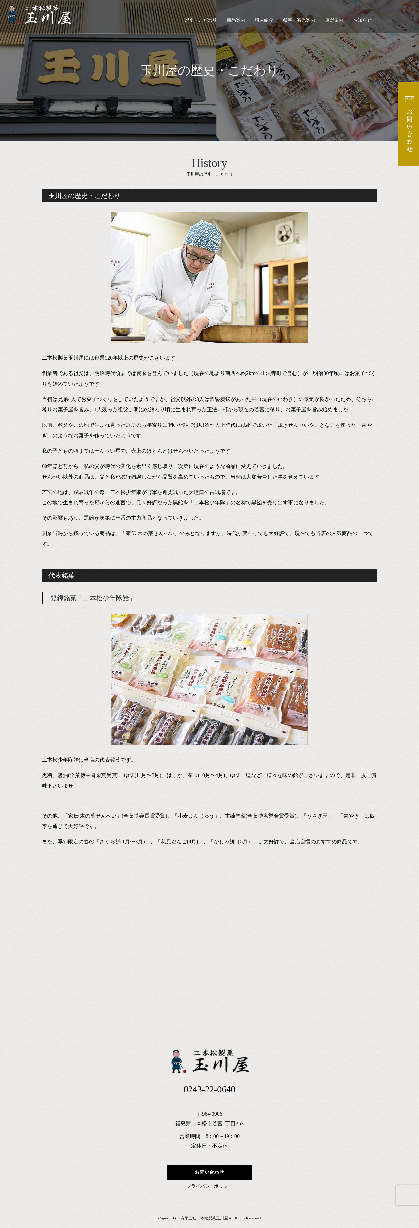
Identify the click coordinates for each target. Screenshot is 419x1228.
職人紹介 (264, 20)
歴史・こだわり (201, 20)
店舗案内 (334, 20)
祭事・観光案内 (299, 20)
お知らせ (362, 20)
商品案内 (236, 20)
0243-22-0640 (210, 1089)
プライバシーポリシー (209, 1186)
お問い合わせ (209, 1172)
